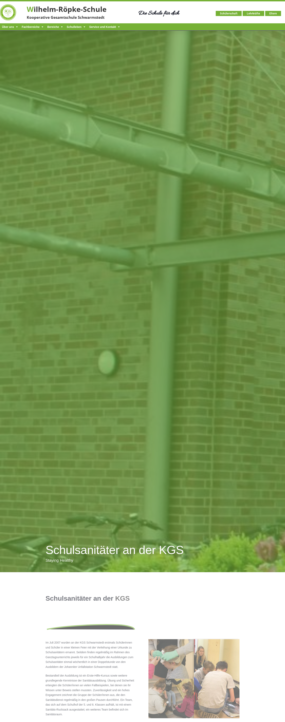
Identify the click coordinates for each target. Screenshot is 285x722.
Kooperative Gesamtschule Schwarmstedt (65, 17)
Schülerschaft (229, 13)
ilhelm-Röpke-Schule (66, 9)
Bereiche (55, 27)
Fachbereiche (32, 27)
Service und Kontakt (104, 27)
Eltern (273, 13)
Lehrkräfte (253, 13)
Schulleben (76, 27)
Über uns (10, 27)
